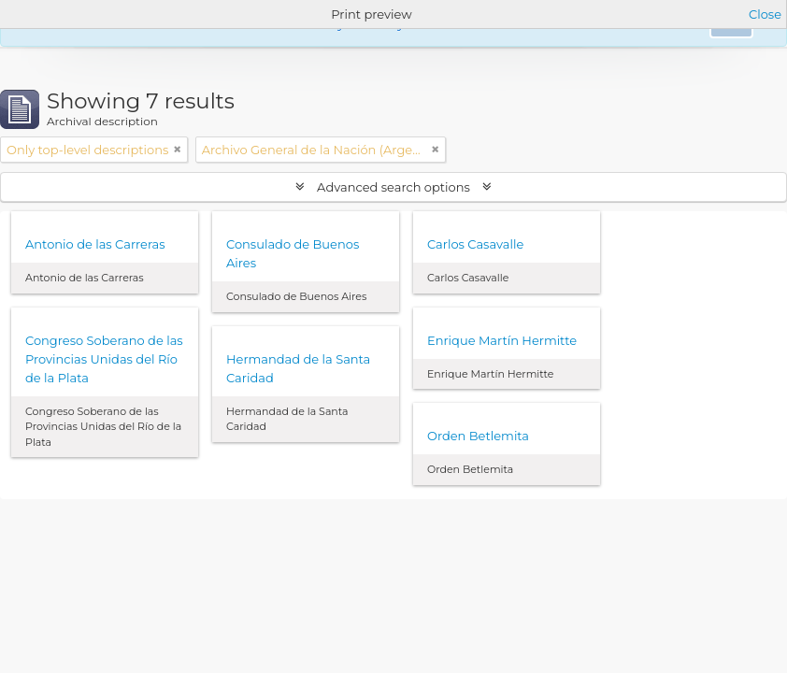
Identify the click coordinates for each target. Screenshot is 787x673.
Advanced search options (394, 186)
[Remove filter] (177, 149)
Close (765, 14)
